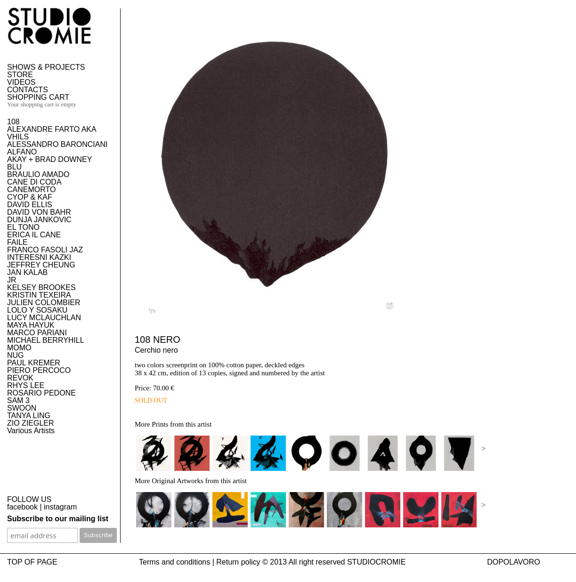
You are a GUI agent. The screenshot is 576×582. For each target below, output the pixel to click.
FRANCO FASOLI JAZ (45, 250)
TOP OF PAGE (32, 562)
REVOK (20, 378)
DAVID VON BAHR (39, 212)
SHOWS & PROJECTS (46, 67)
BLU (14, 167)
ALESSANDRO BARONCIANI (57, 144)
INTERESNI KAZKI (39, 257)
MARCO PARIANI (37, 333)
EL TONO (23, 227)
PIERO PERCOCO (39, 370)
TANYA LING (28, 416)
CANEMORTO (31, 190)
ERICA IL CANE (34, 235)
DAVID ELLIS (29, 205)
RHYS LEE (25, 385)
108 (13, 122)
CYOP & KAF (29, 197)
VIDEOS (21, 82)
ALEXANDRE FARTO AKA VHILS (51, 133)
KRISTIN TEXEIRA (39, 295)
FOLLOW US (29, 499)
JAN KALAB (27, 272)
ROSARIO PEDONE (41, 393)
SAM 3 (18, 400)
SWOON (21, 408)
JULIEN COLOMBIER (44, 303)
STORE (20, 75)
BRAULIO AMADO (38, 174)
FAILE (17, 242)
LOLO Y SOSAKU (37, 310)
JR (11, 280)
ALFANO (22, 152)
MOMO (19, 348)
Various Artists (31, 431)
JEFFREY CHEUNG (41, 265)
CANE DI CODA (34, 182)
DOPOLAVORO (513, 562)
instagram (60, 507)
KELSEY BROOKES (41, 287)
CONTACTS (27, 90)
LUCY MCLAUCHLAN (44, 318)
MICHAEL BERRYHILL (45, 340)
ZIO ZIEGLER (30, 423)
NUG (15, 355)
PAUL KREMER (33, 363)
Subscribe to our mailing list (57, 519)
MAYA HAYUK (30, 325)
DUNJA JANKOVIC (39, 220)
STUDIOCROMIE (376, 562)
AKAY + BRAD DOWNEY (49, 159)
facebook (22, 507)
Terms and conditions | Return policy (199, 562)
